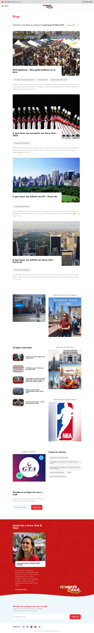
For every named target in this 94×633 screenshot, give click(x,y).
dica (69, 472)
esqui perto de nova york (59, 458)
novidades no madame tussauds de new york (64, 462)
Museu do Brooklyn (57, 472)
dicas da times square (58, 476)
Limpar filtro (71, 25)
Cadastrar (36, 507)
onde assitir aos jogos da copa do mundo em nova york (64, 467)
